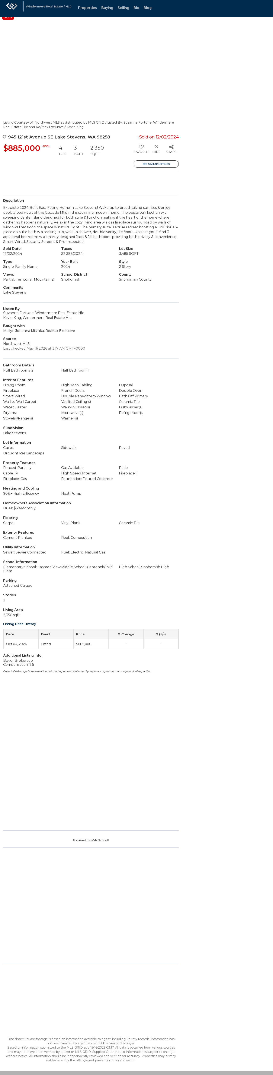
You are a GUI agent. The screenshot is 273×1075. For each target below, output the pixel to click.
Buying (107, 8)
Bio (136, 8)
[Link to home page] (11, 8)
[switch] (141, 150)
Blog (148, 8)
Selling (123, 8)
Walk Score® (100, 840)
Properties (87, 8)
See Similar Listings (156, 164)
